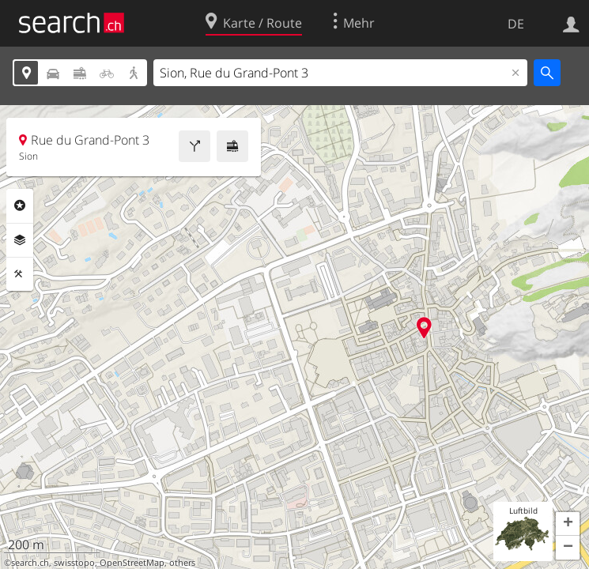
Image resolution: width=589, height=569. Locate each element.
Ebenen (19, 240)
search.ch (30, 562)
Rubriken (19, 205)
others (182, 562)
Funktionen (19, 274)
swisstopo (74, 562)
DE (516, 23)
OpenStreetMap (132, 562)
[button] (568, 524)
